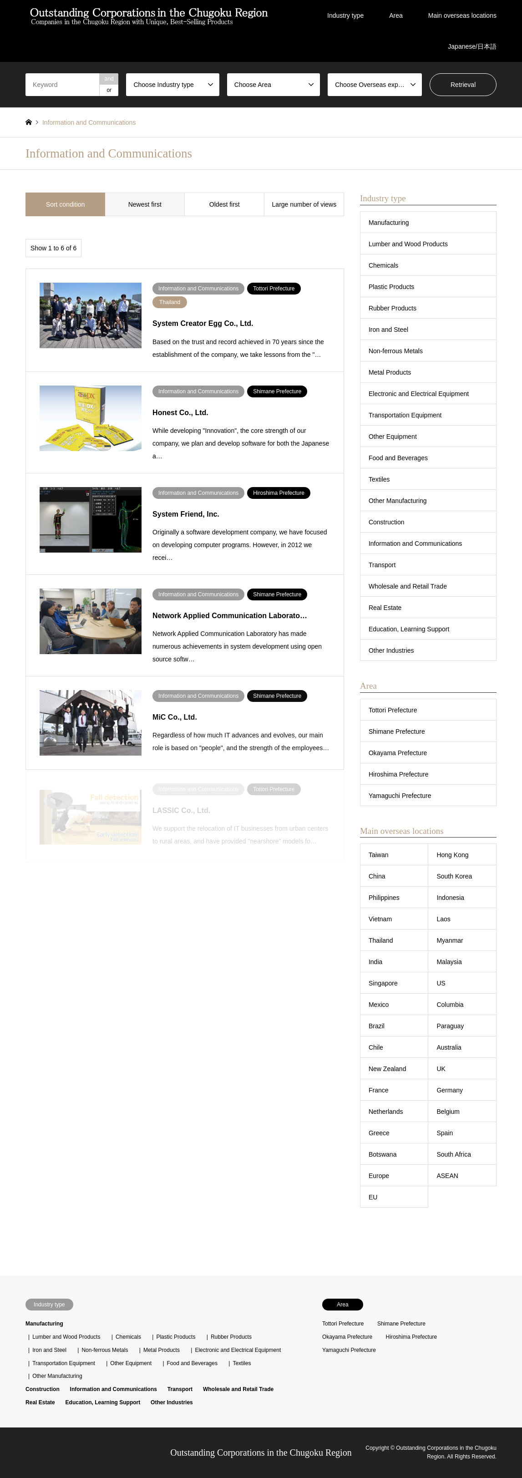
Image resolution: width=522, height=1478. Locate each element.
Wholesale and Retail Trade (408, 586)
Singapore (383, 983)
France (379, 1090)
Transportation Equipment (405, 415)
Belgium (448, 1111)
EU (373, 1197)
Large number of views (304, 204)
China (377, 876)
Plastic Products (391, 286)
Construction (387, 522)
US (440, 983)
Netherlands (386, 1111)
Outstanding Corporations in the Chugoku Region (260, 1453)
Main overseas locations (462, 15)
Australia (448, 1047)
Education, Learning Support (409, 629)
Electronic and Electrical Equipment (419, 393)
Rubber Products (392, 308)
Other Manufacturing (398, 500)
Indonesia (450, 897)
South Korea (454, 876)
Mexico (379, 1004)
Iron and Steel (388, 329)
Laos (443, 919)
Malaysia (448, 961)
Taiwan (379, 854)
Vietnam (380, 919)
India (375, 961)
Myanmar (449, 940)
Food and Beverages (398, 458)
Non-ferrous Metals (396, 351)
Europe (379, 1175)
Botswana (382, 1154)
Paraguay (450, 1026)
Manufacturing (389, 222)
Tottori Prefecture (393, 710)
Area (396, 15)
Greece (379, 1133)
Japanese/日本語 (472, 46)
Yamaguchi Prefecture (400, 795)
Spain (444, 1133)
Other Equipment (393, 436)
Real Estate (385, 607)
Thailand (381, 940)
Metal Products (390, 372)
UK (440, 1068)
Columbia (449, 1004)
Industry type (345, 15)
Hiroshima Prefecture (399, 774)
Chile (376, 1047)
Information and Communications (415, 543)
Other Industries (391, 650)
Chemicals (383, 265)
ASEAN (447, 1175)
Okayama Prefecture (398, 753)
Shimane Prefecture (397, 731)
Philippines (384, 897)
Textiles (379, 479)
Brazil (377, 1026)
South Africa (453, 1154)
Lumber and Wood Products (408, 244)
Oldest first (224, 204)
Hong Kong (452, 854)
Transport (382, 565)
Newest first (145, 204)
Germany (449, 1090)
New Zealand (387, 1068)
